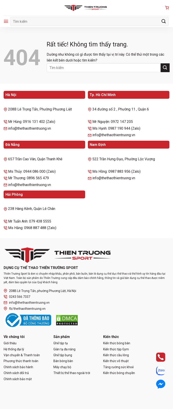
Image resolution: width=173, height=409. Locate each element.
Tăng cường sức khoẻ (118, 367)
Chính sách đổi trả (16, 373)
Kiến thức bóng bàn (116, 343)
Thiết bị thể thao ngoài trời (71, 373)
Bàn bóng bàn (63, 361)
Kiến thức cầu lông (116, 355)
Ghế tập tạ (60, 343)
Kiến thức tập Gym (116, 349)
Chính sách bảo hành (18, 367)
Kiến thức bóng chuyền (119, 373)
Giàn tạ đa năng (64, 349)
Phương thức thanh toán (21, 361)
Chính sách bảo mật (18, 379)
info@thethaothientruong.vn (27, 303)
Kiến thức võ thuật (116, 361)
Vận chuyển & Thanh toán (22, 355)
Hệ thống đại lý (14, 349)
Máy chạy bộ (62, 367)
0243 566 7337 (17, 297)
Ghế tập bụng (62, 355)
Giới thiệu (10, 343)
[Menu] (6, 21)
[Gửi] (163, 21)
